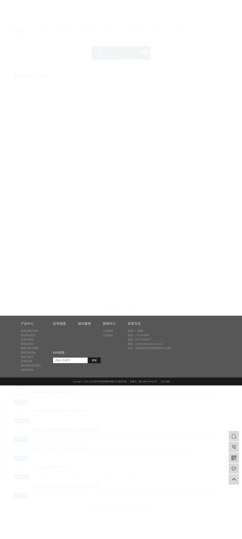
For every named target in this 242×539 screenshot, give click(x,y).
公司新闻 (108, 345)
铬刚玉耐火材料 (30, 362)
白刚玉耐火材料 (30, 345)
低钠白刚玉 (27, 358)
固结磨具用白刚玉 (31, 380)
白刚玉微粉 (27, 354)
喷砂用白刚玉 (28, 350)
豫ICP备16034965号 (148, 396)
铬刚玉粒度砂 (28, 367)
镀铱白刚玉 (27, 371)
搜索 (94, 375)
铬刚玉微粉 (27, 384)
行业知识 (108, 350)
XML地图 (165, 396)
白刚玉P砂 (26, 375)
